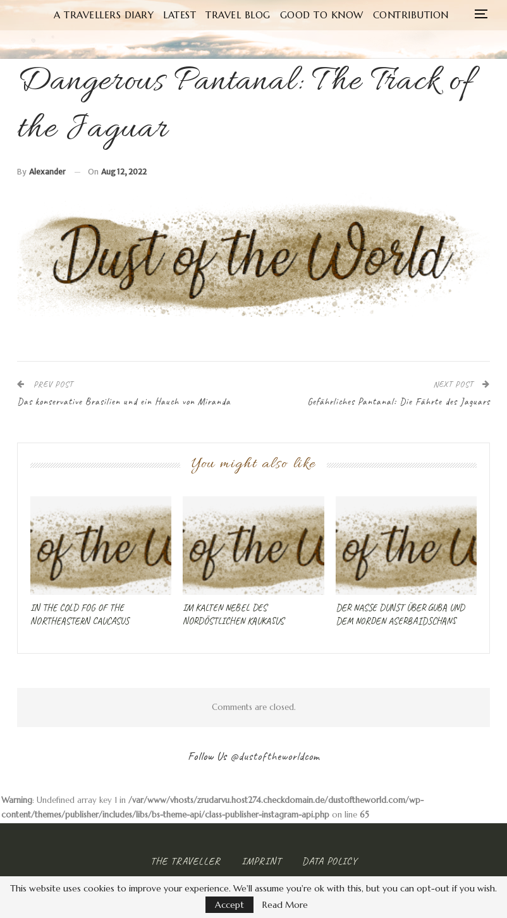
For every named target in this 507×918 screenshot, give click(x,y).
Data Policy (329, 861)
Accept (229, 904)
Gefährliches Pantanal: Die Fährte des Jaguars (398, 402)
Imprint (261, 861)
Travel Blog (257, 15)
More (411, 15)
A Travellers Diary (118, 15)
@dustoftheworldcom (275, 756)
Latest (196, 15)
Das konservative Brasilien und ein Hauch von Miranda (124, 402)
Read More (285, 904)
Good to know (342, 15)
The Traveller (185, 861)
